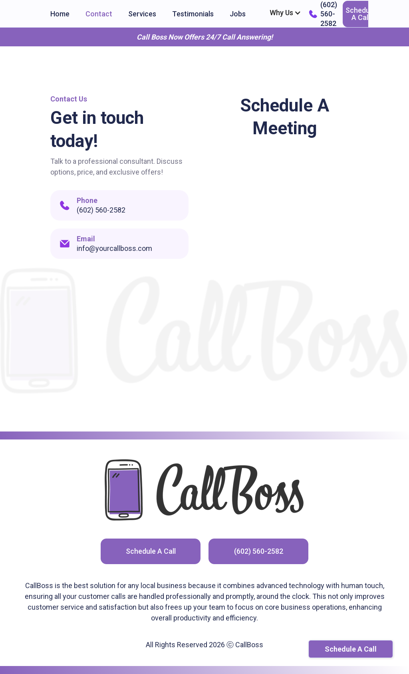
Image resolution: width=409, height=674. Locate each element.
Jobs (238, 14)
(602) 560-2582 (258, 551)
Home (59, 14)
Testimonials (193, 14)
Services (142, 14)
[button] (285, 12)
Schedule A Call (360, 14)
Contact (98, 14)
